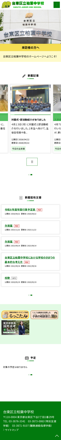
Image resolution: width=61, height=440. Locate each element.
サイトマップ (12, 430)
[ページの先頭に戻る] (57, 436)
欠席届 (9, 229)
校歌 (8, 281)
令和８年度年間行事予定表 (20, 213)
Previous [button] (4, 117)
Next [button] (57, 117)
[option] (30, 27)
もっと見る (28, 175)
